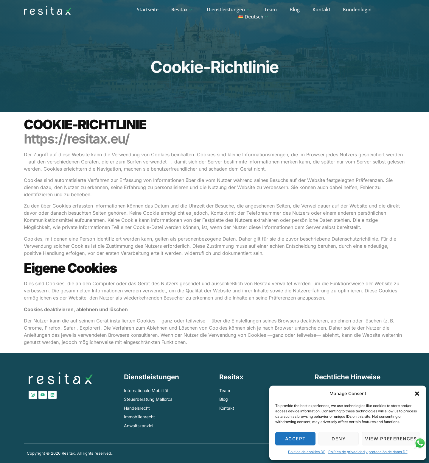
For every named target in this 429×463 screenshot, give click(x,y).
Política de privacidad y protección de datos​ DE (368, 452)
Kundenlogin (330, 10)
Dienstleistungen (206, 10)
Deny (339, 439)
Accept (295, 439)
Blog (270, 10)
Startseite (126, 10)
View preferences (391, 439)
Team (246, 10)
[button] (417, 394)
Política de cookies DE (306, 452)
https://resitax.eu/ (76, 139)
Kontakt (295, 10)
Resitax (160, 10)
